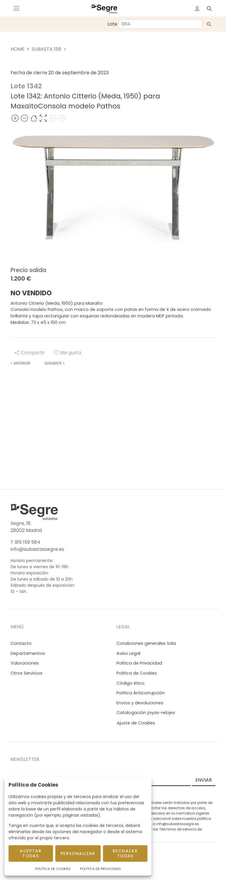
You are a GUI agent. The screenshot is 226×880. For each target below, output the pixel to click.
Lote (112, 24)
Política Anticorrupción (141, 693)
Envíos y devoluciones (140, 703)
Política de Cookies (53, 868)
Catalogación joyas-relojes (146, 713)
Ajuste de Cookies (136, 723)
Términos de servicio (177, 829)
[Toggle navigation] (16, 8)
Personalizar (78, 853)
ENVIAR (203, 780)
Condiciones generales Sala (146, 643)
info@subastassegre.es (37, 549)
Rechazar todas (125, 853)
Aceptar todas (30, 853)
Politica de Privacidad (139, 663)
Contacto (21, 643)
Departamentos (28, 653)
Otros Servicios (26, 673)
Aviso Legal (128, 653)
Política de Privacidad (100, 868)
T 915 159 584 (25, 542)
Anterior (20, 363)
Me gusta (67, 352)
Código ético (130, 683)
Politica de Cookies (137, 673)
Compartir (29, 352)
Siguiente (54, 363)
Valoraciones (25, 663)
